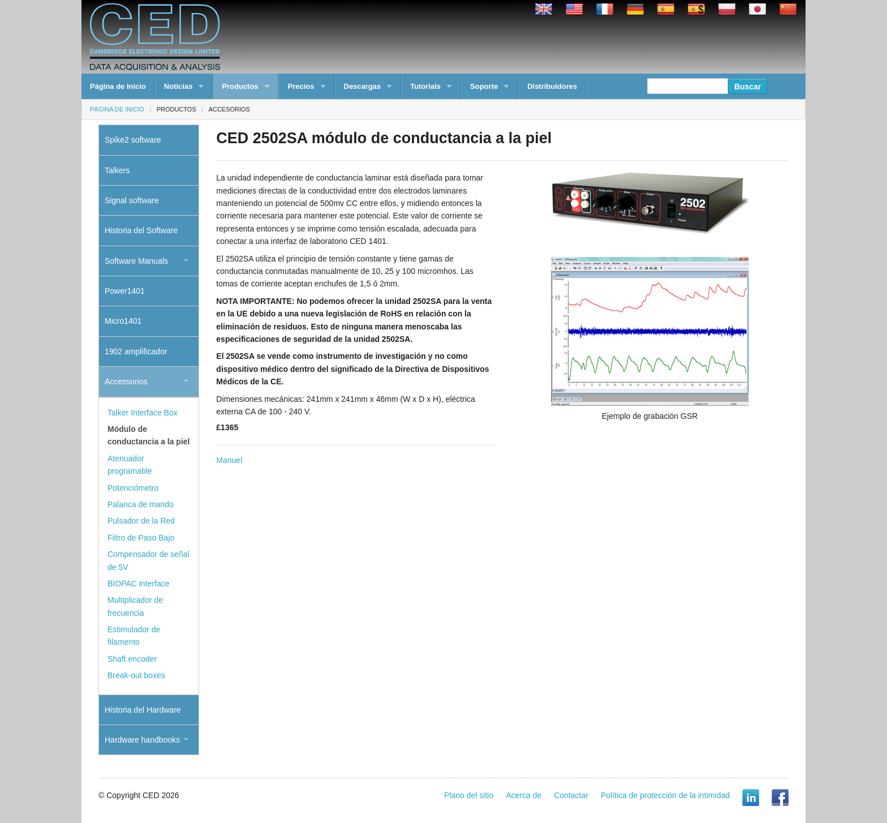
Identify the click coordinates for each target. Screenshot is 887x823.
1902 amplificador (136, 351)
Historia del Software (141, 230)
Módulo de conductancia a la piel (148, 435)
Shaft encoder (132, 658)
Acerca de (523, 795)
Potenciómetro (132, 487)
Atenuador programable (129, 464)
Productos (240, 86)
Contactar (571, 795)
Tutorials (425, 86)
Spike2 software (133, 139)
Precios (301, 86)
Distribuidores (552, 86)
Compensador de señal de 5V (148, 560)
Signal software (132, 200)
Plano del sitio (468, 795)
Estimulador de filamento (133, 635)
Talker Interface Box (142, 412)
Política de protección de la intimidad (665, 795)
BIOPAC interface (138, 583)
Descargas (362, 86)
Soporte (484, 86)
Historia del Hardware (143, 709)
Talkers (117, 170)
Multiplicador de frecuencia (135, 606)
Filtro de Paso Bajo (140, 537)
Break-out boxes (136, 675)
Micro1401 (123, 320)
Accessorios (126, 381)
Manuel (229, 460)
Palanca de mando (140, 504)
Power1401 (125, 290)
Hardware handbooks (142, 739)
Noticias (178, 86)
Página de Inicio (118, 86)
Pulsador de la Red (141, 520)
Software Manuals (136, 260)
